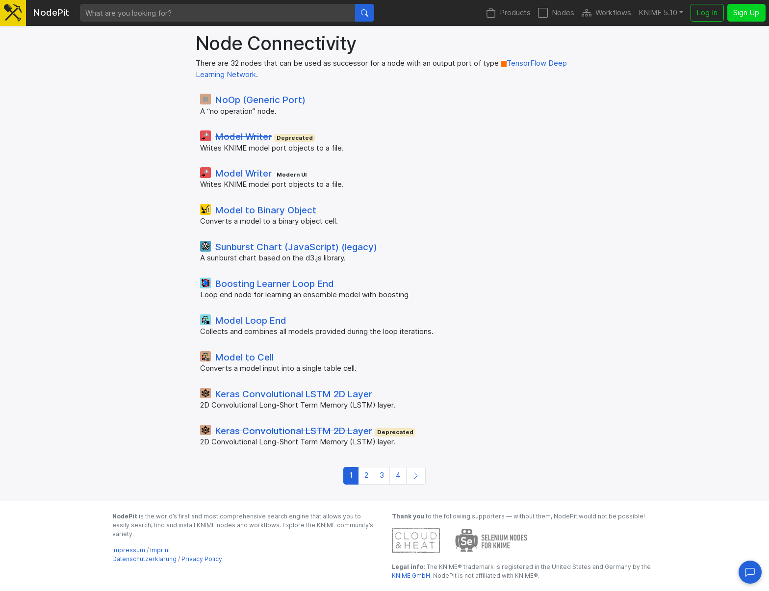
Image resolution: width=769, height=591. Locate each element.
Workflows (606, 13)
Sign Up (746, 12)
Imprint (160, 550)
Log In (707, 12)
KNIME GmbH (411, 575)
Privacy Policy (201, 559)
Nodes (556, 13)
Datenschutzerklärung (144, 559)
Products (508, 13)
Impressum (128, 550)
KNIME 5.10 (658, 12)
